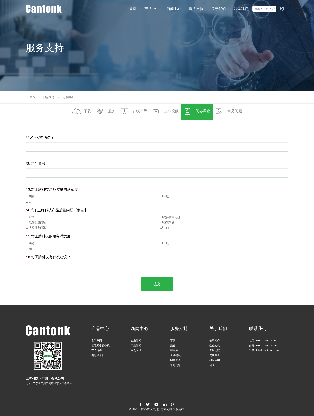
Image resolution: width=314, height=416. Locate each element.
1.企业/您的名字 (40, 137)
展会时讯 (136, 350)
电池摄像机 (97, 355)
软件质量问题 (37, 222)
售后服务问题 (37, 227)
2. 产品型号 (35, 163)
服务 (172, 345)
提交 (157, 284)
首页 (132, 9)
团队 (212, 365)
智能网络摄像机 (100, 345)
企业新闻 (136, 340)
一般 (166, 196)
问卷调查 (175, 360)
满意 (32, 196)
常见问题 (175, 365)
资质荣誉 (214, 355)
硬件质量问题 (171, 217)
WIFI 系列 (96, 350)
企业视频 (175, 355)
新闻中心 (174, 9)
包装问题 (168, 222)
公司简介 (214, 340)
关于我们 (218, 9)
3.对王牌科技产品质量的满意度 (52, 189)
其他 (166, 227)
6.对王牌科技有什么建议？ (48, 257)
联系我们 (241, 9)
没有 (32, 216)
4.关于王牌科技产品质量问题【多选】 (57, 210)
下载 (172, 340)
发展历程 (214, 350)
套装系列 (96, 340)
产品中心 (151, 9)
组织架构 (214, 360)
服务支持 (196, 9)
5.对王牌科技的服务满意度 (48, 236)
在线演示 (175, 350)
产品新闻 (136, 345)
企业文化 (214, 345)
